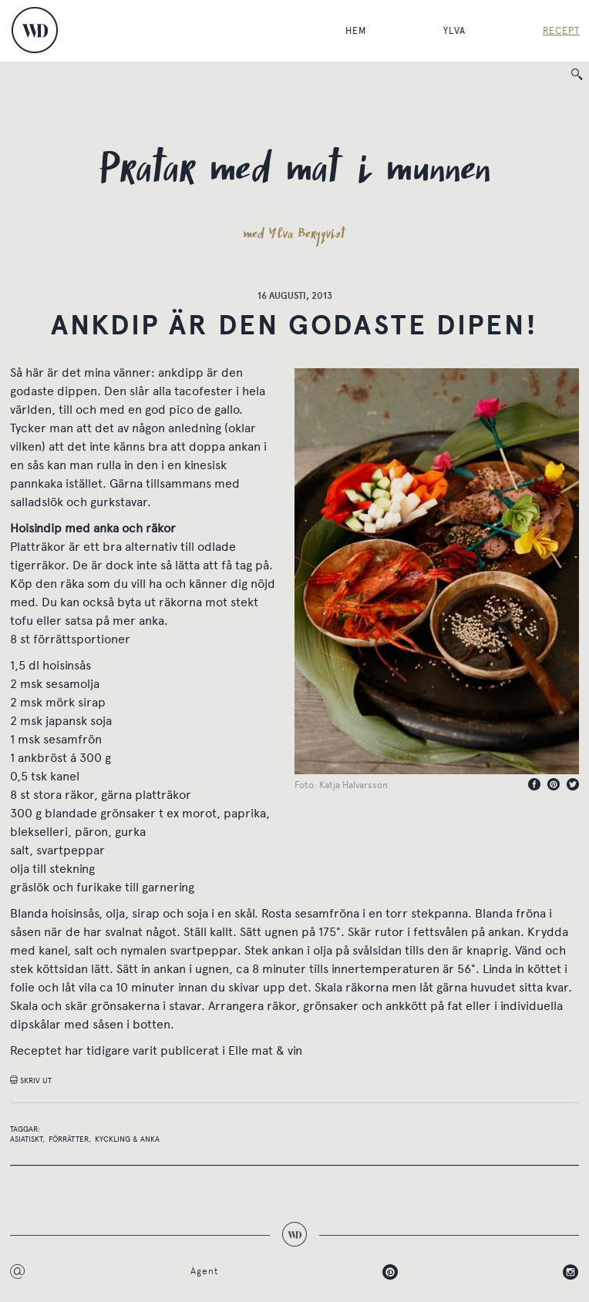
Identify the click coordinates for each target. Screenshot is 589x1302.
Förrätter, (70, 1139)
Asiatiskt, (27, 1139)
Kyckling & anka (127, 1139)
